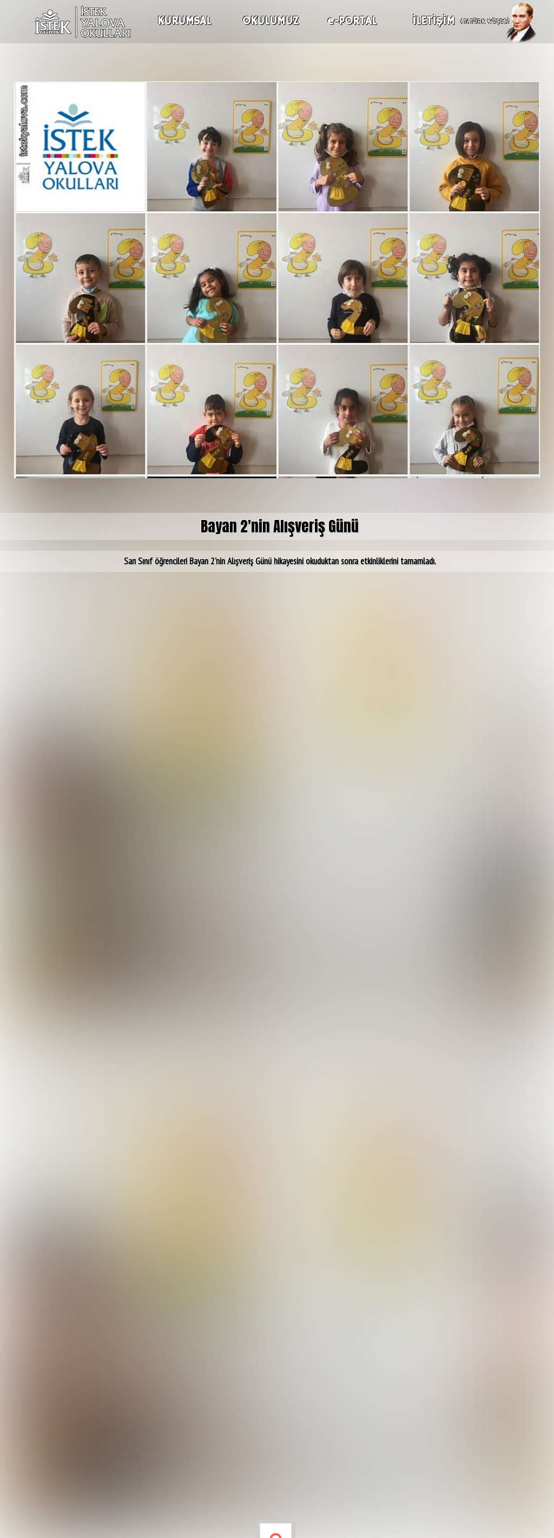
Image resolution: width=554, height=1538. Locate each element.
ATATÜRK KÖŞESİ (484, 20)
